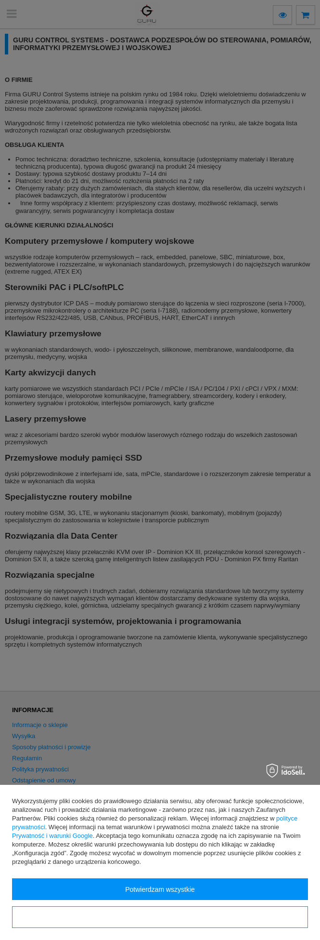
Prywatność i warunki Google (52, 835)
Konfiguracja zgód (160, 917)
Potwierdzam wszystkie (160, 889)
